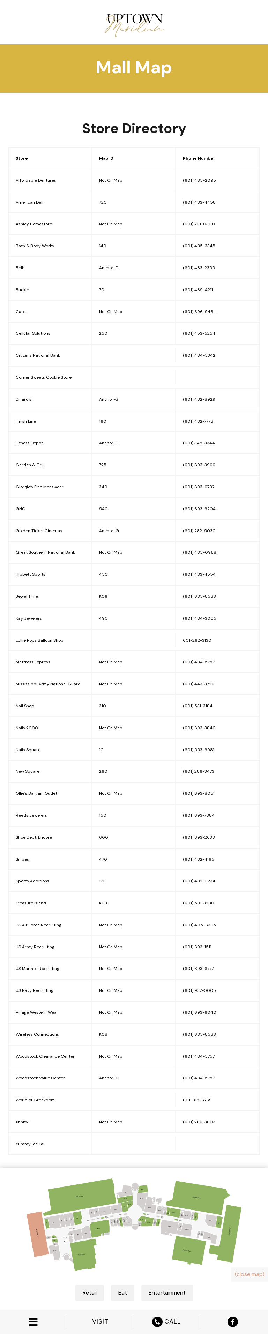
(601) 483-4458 (199, 202)
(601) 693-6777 (198, 968)
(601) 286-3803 (199, 1122)
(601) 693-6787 (198, 487)
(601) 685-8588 (199, 596)
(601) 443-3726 (198, 684)
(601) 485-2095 (199, 180)
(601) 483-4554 (199, 574)
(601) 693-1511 (197, 947)
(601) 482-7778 (198, 421)
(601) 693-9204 (199, 509)
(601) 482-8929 (199, 399)
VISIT (100, 1322)
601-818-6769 (197, 1100)
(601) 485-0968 (199, 552)
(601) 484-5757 (199, 662)
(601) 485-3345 (199, 246)
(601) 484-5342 (199, 355)
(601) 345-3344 (199, 443)
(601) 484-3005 (199, 618)
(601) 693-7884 (199, 815)
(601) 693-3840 (199, 728)
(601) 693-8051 (199, 793)
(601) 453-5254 (199, 333)
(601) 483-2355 (199, 268)
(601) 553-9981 (198, 750)
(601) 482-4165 (198, 859)
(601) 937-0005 (199, 990)
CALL (167, 1322)
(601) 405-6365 (199, 925)
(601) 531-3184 (198, 706)
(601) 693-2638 (199, 837)
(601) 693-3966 (199, 465)
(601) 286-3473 (198, 771)
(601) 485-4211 (198, 290)
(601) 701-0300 (199, 224)
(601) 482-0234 (199, 881)
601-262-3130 (197, 640)
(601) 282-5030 (199, 531)
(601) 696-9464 (199, 312)
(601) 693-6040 (199, 1012)
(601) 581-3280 (198, 903)
